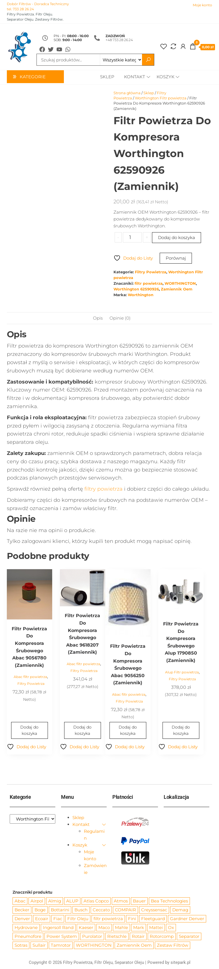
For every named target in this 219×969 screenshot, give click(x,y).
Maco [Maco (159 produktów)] (104, 927)
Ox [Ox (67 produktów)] (171, 927)
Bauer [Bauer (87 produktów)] (139, 901)
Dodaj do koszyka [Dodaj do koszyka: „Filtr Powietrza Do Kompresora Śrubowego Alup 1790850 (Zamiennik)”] (181, 730)
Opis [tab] (98, 318)
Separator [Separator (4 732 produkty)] (189, 936)
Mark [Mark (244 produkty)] (138, 927)
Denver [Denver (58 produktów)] (22, 919)
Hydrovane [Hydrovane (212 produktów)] (26, 927)
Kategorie (33, 77)
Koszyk (166, 77)
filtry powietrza (103, 489)
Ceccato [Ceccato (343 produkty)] (101, 910)
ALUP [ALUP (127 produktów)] (72, 901)
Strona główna (127, 93)
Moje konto (202, 5)
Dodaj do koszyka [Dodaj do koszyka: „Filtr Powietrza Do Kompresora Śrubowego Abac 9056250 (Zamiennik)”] (128, 730)
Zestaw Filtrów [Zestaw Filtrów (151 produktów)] (172, 945)
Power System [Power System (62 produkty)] (61, 936)
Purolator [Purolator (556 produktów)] (92, 936)
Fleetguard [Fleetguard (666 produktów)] (153, 919)
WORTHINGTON (180, 284)
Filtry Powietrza (150, 272)
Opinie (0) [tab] (120, 318)
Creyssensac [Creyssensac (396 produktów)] (154, 910)
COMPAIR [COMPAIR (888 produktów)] (125, 910)
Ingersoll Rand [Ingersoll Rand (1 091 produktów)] (58, 927)
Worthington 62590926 (136, 289)
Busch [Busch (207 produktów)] (81, 910)
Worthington (140, 295)
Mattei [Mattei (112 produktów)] (156, 927)
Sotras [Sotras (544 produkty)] (21, 945)
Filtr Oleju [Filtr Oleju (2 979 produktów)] (77, 919)
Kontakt (133, 77)
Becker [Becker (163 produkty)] (22, 910)
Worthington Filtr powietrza (160, 98)
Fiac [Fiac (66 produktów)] (57, 919)
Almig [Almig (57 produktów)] (54, 901)
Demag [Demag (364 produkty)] (180, 910)
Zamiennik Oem (176, 289)
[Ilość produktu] (132, 237)
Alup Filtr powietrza (182, 672)
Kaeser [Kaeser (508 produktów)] (86, 927)
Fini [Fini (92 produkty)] (132, 919)
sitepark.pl (180, 962)
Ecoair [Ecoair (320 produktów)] (41, 919)
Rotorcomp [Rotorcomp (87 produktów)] (162, 936)
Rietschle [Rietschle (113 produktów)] (117, 936)
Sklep (106, 77)
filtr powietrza (149, 284)
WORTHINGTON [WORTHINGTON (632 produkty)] (93, 945)
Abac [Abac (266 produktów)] (20, 901)
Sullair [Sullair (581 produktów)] (39, 945)
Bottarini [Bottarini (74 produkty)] (60, 910)
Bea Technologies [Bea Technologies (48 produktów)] (169, 901)
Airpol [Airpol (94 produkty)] (37, 901)
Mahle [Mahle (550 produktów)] (121, 927)
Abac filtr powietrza (30, 677)
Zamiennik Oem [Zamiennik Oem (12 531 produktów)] (134, 945)
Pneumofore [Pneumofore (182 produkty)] (28, 936)
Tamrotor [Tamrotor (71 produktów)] (61, 945)
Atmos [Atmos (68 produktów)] (121, 901)
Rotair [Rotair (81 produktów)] (138, 936)
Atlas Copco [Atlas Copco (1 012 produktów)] (96, 901)
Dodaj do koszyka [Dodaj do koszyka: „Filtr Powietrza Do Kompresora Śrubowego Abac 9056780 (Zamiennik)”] (29, 730)
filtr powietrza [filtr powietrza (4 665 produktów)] (108, 919)
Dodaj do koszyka (176, 237)
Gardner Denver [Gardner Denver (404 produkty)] (187, 919)
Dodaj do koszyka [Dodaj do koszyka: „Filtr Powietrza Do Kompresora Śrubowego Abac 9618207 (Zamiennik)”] (82, 730)
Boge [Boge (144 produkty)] (40, 910)
